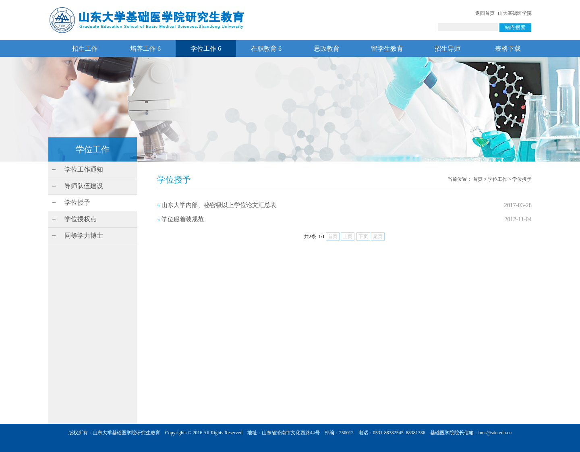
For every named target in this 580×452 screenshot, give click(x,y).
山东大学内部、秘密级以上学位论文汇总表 (219, 205)
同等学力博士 (83, 235)
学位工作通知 (83, 169)
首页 (478, 179)
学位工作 (206, 48)
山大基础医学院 (515, 13)
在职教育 (266, 48)
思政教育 (327, 48)
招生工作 (85, 48)
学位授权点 (80, 219)
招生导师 (447, 48)
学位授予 (77, 202)
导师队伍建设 (83, 185)
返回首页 (485, 13)
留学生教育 (387, 48)
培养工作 (145, 48)
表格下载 (508, 48)
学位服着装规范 (183, 219)
